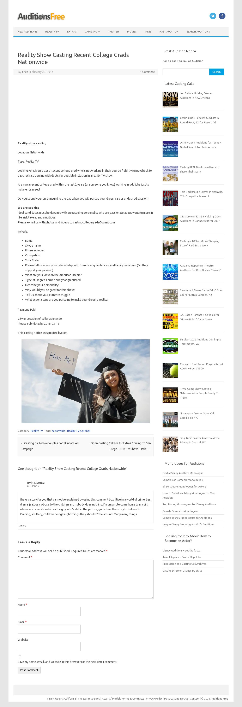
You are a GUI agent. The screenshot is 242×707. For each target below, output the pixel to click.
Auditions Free (219, 698)
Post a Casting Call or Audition (183, 60)
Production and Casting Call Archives (184, 563)
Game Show (92, 31)
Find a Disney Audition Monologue (183, 473)
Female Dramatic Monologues (180, 511)
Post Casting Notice (176, 698)
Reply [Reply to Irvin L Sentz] (21, 525)
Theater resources (89, 698)
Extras (72, 31)
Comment (25, 557)
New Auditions (27, 31)
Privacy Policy (154, 698)
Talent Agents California (61, 698)
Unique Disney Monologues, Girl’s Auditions (188, 524)
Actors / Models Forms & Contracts (123, 698)
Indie (148, 31)
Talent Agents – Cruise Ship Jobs (182, 557)
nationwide (58, 430)
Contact (195, 698)
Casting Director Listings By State (182, 570)
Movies (132, 31)
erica (25, 72)
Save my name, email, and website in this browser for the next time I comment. (67, 662)
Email (22, 622)
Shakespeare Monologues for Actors (184, 486)
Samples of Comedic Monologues (183, 479)
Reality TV (52, 31)
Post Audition (169, 31)
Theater (113, 31)
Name (22, 604)
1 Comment (147, 72)
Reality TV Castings (79, 430)
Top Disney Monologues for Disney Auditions (189, 504)
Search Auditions (198, 31)
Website (23, 639)
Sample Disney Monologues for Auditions (187, 517)
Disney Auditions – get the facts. (182, 550)
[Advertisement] (86, 108)
